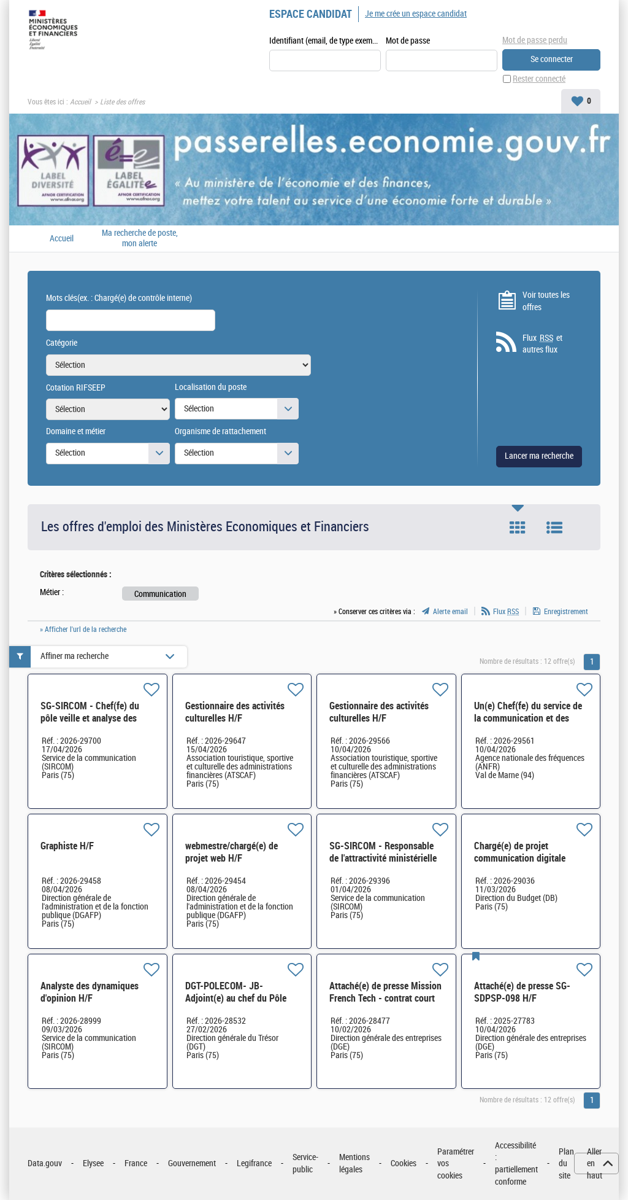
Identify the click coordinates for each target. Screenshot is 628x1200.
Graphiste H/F (67, 846)
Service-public (305, 1163)
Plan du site (566, 1164)
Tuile (517, 527)
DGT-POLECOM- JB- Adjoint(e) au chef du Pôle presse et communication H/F (242, 998)
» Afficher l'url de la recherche (83, 629)
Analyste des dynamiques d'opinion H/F (89, 992)
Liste (554, 527)
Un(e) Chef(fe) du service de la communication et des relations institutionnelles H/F (528, 724)
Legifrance (254, 1163)
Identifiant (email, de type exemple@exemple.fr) (325, 41)
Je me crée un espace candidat (416, 14)
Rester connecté (539, 79)
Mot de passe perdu (534, 40)
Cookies (403, 1163)
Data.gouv (45, 1163)
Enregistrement (566, 611)
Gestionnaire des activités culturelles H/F (235, 712)
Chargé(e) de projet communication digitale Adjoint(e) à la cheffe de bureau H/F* (520, 864)
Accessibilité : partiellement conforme (516, 1163)
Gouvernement (192, 1163)
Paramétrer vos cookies (455, 1164)
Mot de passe (408, 41)
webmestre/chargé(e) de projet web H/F (231, 852)
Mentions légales (354, 1163)
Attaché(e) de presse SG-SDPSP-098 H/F (522, 992)
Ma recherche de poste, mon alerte (140, 238)
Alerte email (450, 611)
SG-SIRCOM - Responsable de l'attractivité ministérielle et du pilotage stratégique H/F (383, 864)
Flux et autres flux (542, 344)
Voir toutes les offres (546, 301)
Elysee (93, 1163)
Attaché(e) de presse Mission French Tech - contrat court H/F (385, 998)
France (135, 1163)
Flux (506, 611)
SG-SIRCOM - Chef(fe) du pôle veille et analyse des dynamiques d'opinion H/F (91, 718)
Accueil (80, 102)
